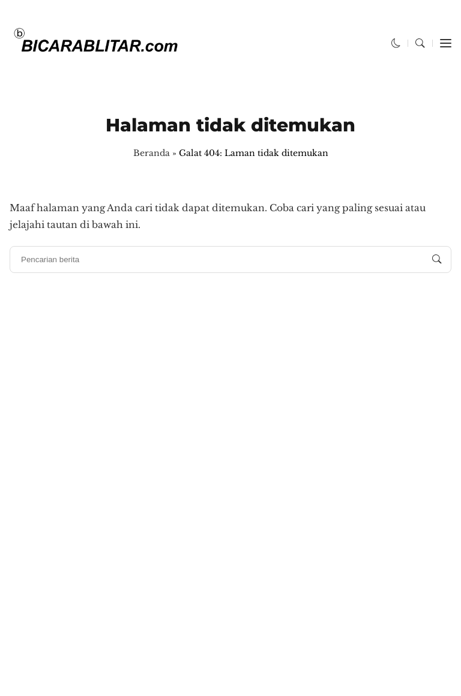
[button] (396, 43)
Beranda (151, 153)
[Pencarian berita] (437, 259)
